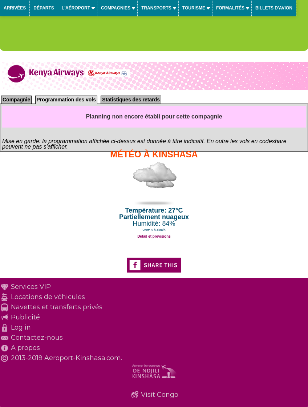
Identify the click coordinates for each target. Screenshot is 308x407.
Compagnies (115, 8)
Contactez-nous (37, 338)
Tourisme (193, 8)
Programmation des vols (66, 99)
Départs (43, 8)
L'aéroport (76, 8)
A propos (25, 348)
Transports (156, 8)
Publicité (25, 317)
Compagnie (16, 99)
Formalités (230, 8)
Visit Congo (159, 395)
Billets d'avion (273, 8)
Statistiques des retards (131, 99)
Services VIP (31, 287)
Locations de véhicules (48, 297)
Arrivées (15, 8)
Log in (21, 327)
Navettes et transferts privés (56, 307)
